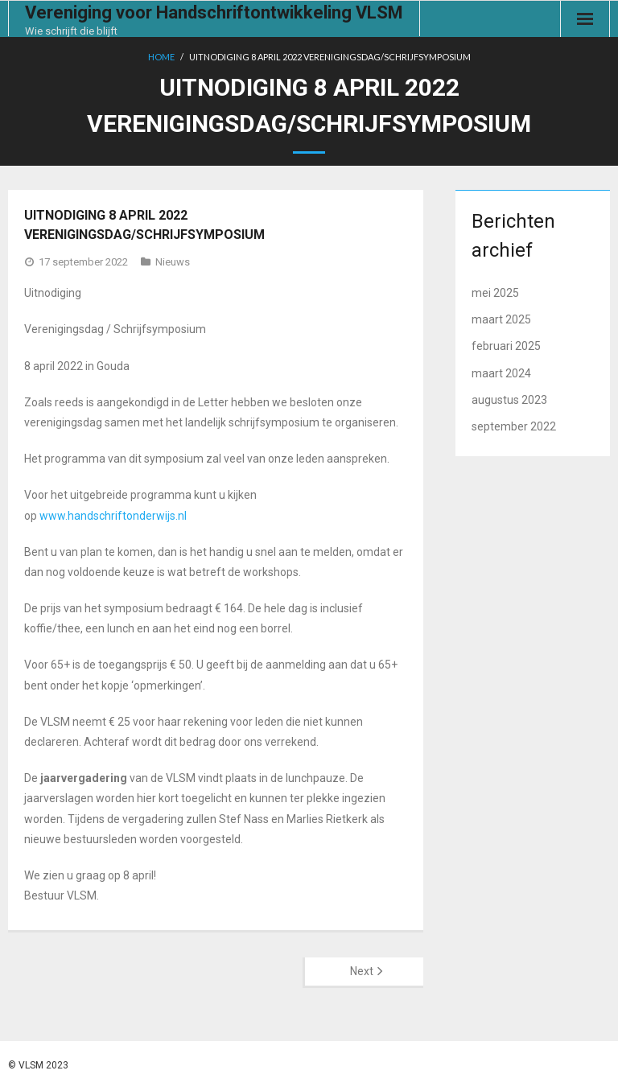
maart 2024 (501, 373)
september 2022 (514, 426)
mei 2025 (495, 292)
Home (161, 56)
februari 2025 (506, 346)
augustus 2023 (509, 399)
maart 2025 (501, 319)
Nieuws (172, 262)
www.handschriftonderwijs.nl (113, 515)
